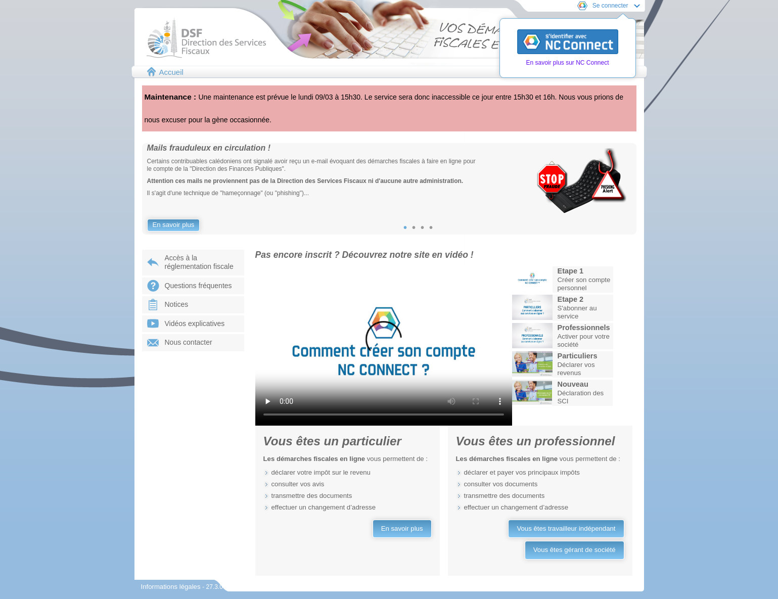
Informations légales (172, 586)
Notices (177, 304)
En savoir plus (174, 224)
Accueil (171, 72)
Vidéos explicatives (195, 323)
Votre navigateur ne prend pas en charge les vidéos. (383, 345)
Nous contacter (188, 342)
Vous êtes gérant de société (574, 550)
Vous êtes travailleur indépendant (566, 528)
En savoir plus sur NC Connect (567, 62)
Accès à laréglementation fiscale (199, 262)
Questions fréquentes (198, 286)
